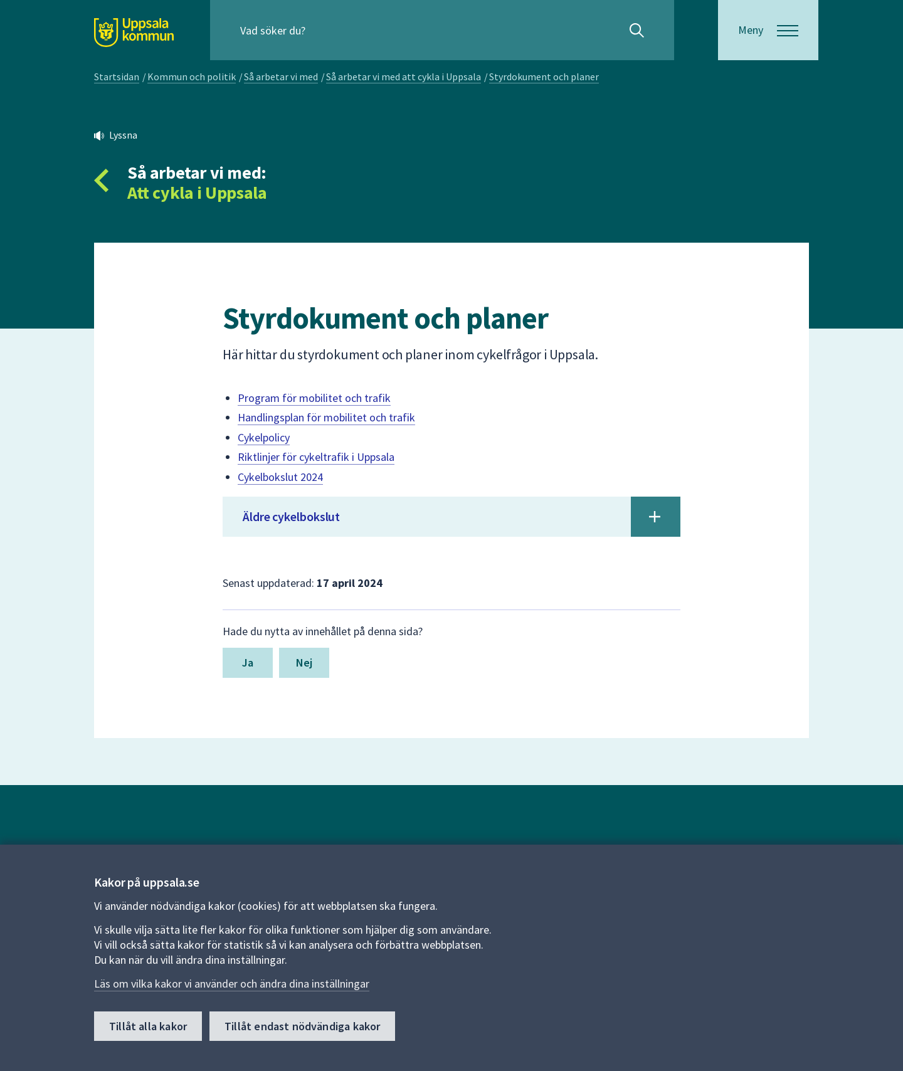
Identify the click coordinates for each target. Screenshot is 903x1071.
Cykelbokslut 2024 (280, 477)
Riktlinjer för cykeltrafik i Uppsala (316, 457)
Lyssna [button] (123, 135)
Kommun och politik (191, 76)
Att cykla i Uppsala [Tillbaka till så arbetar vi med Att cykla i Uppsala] (197, 192)
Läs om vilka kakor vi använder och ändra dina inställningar (231, 983)
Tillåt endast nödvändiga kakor (302, 1026)
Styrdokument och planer (544, 76)
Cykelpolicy (264, 437)
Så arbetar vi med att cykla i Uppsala (403, 76)
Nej (304, 662)
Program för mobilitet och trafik (314, 398)
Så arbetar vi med (281, 76)
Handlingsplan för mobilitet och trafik (326, 417)
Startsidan (116, 76)
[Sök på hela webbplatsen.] (320, 30)
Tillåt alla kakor (148, 1026)
